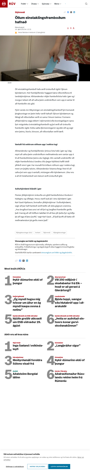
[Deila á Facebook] (68, 12)
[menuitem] (27, 4)
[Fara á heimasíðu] (10, 4)
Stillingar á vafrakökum (15, 467)
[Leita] (86, 3)
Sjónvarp (45, 4)
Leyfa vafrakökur (59, 467)
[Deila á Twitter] (71, 12)
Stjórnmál (20, 12)
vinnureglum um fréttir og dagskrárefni (56, 252)
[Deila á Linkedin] (74, 12)
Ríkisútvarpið (19, 27)
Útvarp (34, 4)
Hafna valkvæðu (37, 467)
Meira (56, 4)
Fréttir (23, 4)
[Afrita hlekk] (65, 12)
